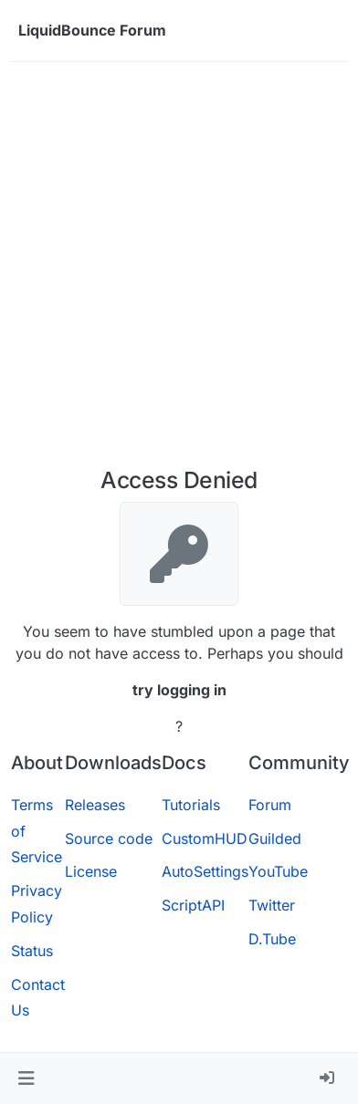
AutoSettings (205, 871)
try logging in (179, 690)
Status (32, 951)
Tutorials (191, 805)
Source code (109, 838)
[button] (26, 1078)
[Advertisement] (179, 264)
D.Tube (272, 939)
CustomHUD (204, 838)
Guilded (274, 838)
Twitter (271, 905)
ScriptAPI (193, 905)
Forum (269, 805)
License (91, 871)
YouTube (278, 871)
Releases (95, 805)
